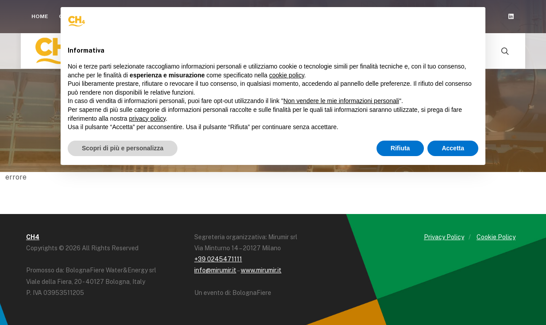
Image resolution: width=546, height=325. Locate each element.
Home (39, 16)
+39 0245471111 (218, 259)
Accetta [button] (453, 148)
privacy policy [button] (147, 118)
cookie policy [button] (286, 75)
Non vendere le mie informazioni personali (341, 100)
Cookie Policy (496, 237)
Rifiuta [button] (400, 148)
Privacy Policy (444, 237)
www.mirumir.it (261, 270)
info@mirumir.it (215, 270)
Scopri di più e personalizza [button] (122, 148)
